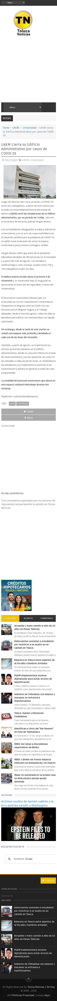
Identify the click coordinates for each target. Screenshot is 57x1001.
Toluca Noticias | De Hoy (41, 987)
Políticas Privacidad (23, 995)
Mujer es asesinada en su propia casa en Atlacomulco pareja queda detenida (35, 778)
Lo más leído (10, 618)
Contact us (48, 880)
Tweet (28, 411)
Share (28, 417)
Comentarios (46, 618)
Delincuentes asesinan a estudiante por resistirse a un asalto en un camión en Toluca (34, 644)
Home (6, 127)
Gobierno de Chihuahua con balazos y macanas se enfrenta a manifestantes (34, 697)
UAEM (15, 127)
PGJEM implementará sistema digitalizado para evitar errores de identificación (33, 679)
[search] (31, 859)
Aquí (47, 995)
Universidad (29, 127)
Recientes (28, 618)
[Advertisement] (28, 69)
